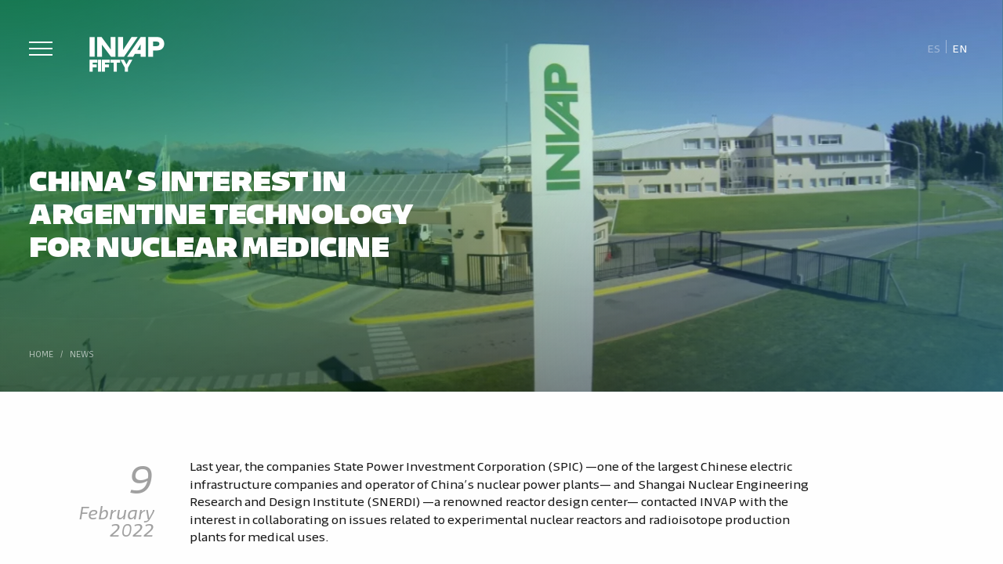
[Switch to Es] (934, 47)
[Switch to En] (960, 47)
